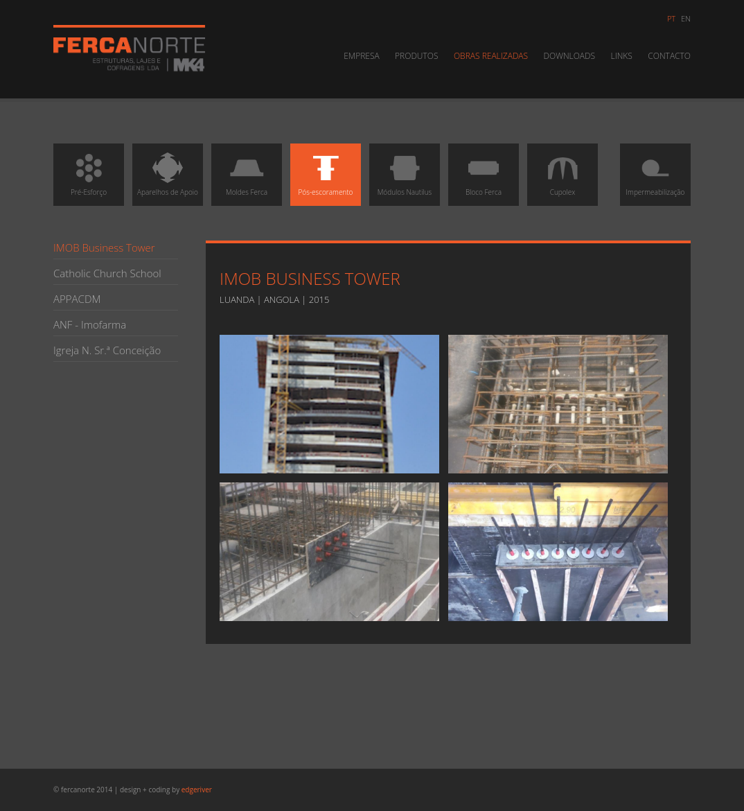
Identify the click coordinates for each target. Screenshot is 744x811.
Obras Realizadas (491, 56)
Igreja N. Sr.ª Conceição (107, 350)
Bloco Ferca (484, 173)
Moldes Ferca (246, 173)
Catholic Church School (107, 273)
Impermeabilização (655, 173)
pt (671, 18)
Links (621, 56)
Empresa (362, 56)
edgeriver (196, 789)
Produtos (416, 56)
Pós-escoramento (326, 173)
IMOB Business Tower (104, 247)
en (686, 18)
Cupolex (562, 173)
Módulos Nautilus (405, 173)
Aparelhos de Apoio (167, 173)
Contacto (669, 56)
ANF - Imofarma (89, 324)
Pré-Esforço (89, 173)
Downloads (570, 56)
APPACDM (76, 299)
